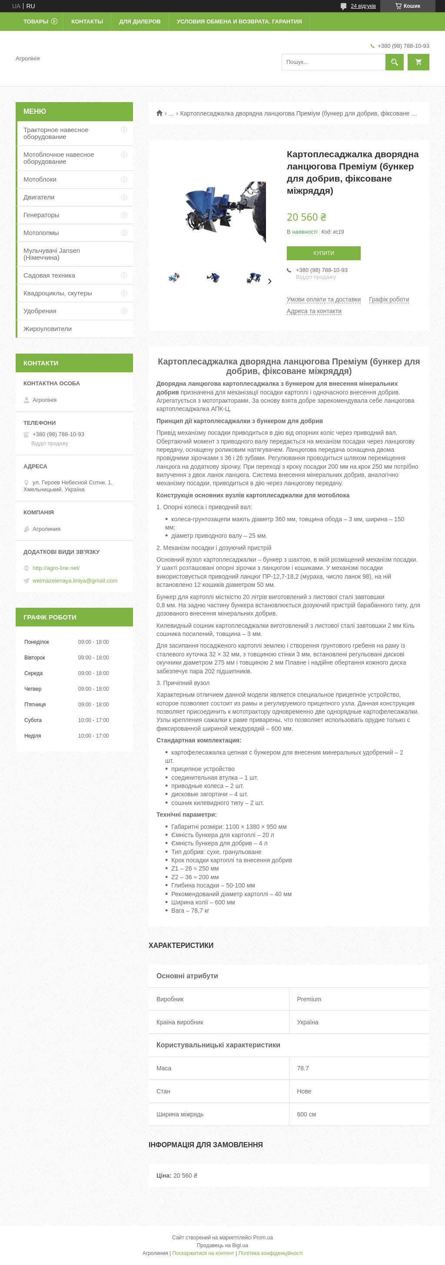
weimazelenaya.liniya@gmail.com (75, 580)
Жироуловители (47, 328)
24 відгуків (363, 6)
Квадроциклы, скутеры (57, 293)
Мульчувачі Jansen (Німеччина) (51, 254)
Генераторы (41, 215)
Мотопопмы (41, 232)
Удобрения (39, 311)
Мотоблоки (39, 179)
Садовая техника (49, 275)
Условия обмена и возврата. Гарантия (239, 21)
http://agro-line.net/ (56, 568)
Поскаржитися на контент (203, 1253)
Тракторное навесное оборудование (56, 133)
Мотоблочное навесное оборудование (58, 158)
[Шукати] (394, 62)
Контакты (87, 21)
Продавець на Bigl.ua (222, 1245)
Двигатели (38, 197)
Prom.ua (263, 1238)
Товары (35, 21)
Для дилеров (140, 21)
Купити (323, 253)
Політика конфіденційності (271, 1253)
